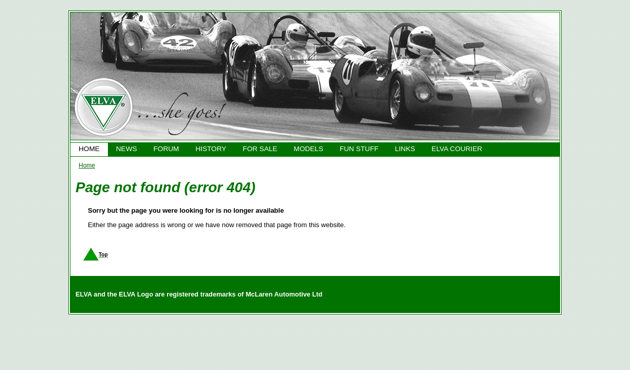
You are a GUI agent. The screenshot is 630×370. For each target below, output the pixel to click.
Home (87, 165)
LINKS (405, 149)
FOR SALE (260, 149)
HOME (89, 149)
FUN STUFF (359, 149)
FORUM (166, 149)
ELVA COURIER (457, 149)
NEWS (126, 149)
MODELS (308, 149)
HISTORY (210, 149)
